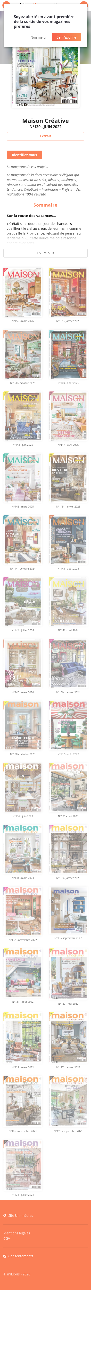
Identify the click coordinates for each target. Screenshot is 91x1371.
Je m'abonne (66, 37)
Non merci (38, 37)
